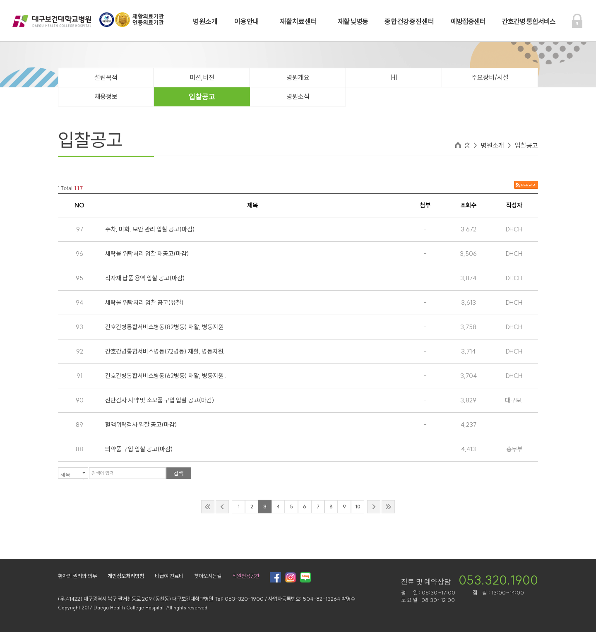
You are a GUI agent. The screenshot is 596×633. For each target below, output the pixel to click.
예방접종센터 (468, 21)
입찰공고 (202, 97)
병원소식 (298, 97)
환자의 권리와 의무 (77, 576)
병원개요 (298, 78)
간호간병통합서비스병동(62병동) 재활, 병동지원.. (165, 376)
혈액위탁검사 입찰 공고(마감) (141, 425)
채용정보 (106, 97)
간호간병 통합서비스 (528, 21)
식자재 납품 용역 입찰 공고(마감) (145, 279)
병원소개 (205, 21)
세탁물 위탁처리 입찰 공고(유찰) (144, 303)
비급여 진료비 (169, 576)
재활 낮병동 (353, 21)
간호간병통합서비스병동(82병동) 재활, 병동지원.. (165, 328)
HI (394, 78)
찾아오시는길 (207, 576)
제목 (65, 475)
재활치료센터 (298, 21)
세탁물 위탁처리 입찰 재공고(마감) (147, 254)
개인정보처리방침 (126, 576)
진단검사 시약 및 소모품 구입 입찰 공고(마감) (159, 401)
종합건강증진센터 (409, 21)
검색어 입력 (102, 474)
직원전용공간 (246, 576)
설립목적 (106, 78)
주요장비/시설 (490, 78)
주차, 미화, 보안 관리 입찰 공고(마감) (150, 230)
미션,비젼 (202, 78)
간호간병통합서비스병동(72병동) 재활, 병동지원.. (165, 352)
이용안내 (246, 21)
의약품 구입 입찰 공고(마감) (139, 450)
